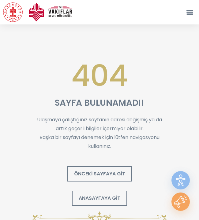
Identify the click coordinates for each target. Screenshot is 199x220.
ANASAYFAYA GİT (99, 198)
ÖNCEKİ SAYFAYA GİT (99, 173)
